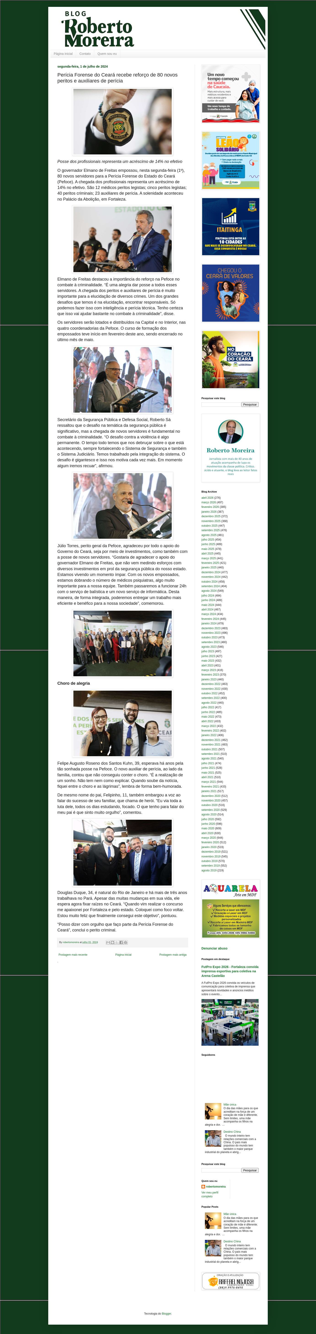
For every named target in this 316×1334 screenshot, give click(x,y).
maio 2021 (207, 772)
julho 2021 (207, 763)
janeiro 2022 (209, 735)
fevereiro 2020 (210, 842)
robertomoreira (216, 1186)
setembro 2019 (210, 865)
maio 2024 (207, 605)
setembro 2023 (210, 642)
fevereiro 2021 (210, 786)
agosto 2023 (209, 646)
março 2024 (208, 614)
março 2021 (208, 781)
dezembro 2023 (210, 628)
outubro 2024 (209, 581)
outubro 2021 (209, 749)
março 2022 (208, 726)
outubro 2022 (209, 693)
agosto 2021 (209, 758)
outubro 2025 (209, 525)
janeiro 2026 (209, 511)
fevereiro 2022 (210, 730)
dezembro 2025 (210, 516)
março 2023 (208, 670)
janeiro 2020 (209, 847)
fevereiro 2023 (210, 674)
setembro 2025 (210, 530)
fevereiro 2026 (210, 507)
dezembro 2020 (210, 796)
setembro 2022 (210, 698)
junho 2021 (208, 767)
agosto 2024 (209, 590)
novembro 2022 (210, 688)
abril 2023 (207, 665)
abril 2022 (207, 721)
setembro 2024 (210, 586)
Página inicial (63, 54)
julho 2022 (207, 707)
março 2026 (208, 502)
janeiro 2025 (209, 567)
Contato (85, 54)
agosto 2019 (209, 870)
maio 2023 (207, 660)
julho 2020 (207, 819)
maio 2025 (207, 549)
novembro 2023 (210, 632)
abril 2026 (207, 497)
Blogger (166, 1313)
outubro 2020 (209, 805)
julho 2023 (207, 651)
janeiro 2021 (209, 791)
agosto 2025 (209, 535)
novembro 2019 (210, 856)
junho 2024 (208, 600)
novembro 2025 (210, 521)
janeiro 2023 (209, 679)
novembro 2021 (210, 744)
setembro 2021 (210, 754)
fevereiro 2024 (210, 619)
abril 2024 (207, 609)
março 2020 (208, 837)
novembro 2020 (210, 800)
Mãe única (230, 1104)
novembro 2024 (210, 576)
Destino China (232, 1131)
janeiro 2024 (209, 623)
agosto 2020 (209, 814)
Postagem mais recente (73, 954)
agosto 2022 (209, 702)
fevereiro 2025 (210, 563)
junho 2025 (208, 544)
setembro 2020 (210, 810)
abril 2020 (207, 833)
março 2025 (208, 558)
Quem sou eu (107, 54)
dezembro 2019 (210, 851)
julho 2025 (207, 539)
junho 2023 (208, 656)
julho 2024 (207, 595)
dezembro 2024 (210, 572)
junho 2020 (208, 823)
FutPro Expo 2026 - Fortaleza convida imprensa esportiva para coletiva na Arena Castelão (230, 971)
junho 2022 (208, 712)
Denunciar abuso (214, 948)
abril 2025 (207, 553)
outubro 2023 (209, 637)
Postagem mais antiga (173, 954)
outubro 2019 (209, 861)
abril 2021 (207, 777)
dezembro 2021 (210, 740)
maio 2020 (207, 828)
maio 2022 (207, 716)
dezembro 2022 (210, 684)
